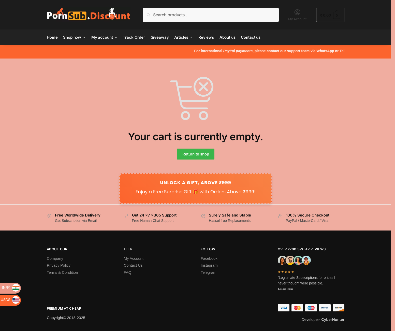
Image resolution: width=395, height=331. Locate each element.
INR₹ (11, 287)
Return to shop (195, 154)
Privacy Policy (58, 265)
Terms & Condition (62, 272)
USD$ (10, 300)
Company (55, 258)
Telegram (208, 272)
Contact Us (133, 265)
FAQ (127, 272)
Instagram (209, 265)
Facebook (209, 258)
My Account (297, 15)
